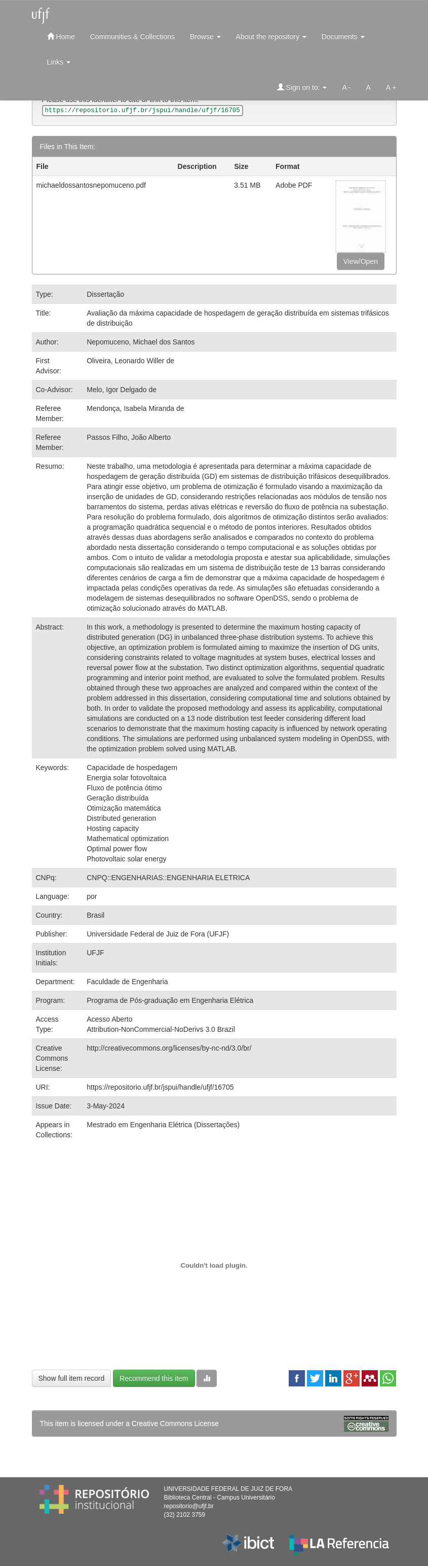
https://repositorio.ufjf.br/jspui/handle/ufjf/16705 (160, 1087)
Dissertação (105, 294)
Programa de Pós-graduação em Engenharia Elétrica (170, 1000)
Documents (343, 36)
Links (59, 62)
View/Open (360, 261)
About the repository (271, 36)
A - (346, 87)
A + (391, 87)
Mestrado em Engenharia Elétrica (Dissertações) (163, 1125)
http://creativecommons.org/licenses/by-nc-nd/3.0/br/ (169, 1048)
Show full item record (71, 1378)
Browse (205, 36)
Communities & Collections (132, 36)
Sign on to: (302, 87)
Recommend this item (154, 1378)
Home (61, 36)
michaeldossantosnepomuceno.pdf (91, 185)
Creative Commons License (175, 1423)
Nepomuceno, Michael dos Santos (140, 342)
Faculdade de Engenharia (127, 982)
